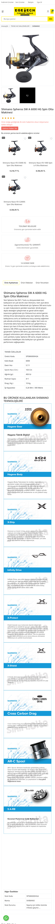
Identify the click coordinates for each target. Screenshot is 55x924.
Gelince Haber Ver (9, 128)
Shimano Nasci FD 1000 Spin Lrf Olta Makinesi (40, 164)
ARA (50, 19)
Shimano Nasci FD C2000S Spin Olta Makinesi (14, 203)
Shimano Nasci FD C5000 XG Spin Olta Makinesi (14, 164)
